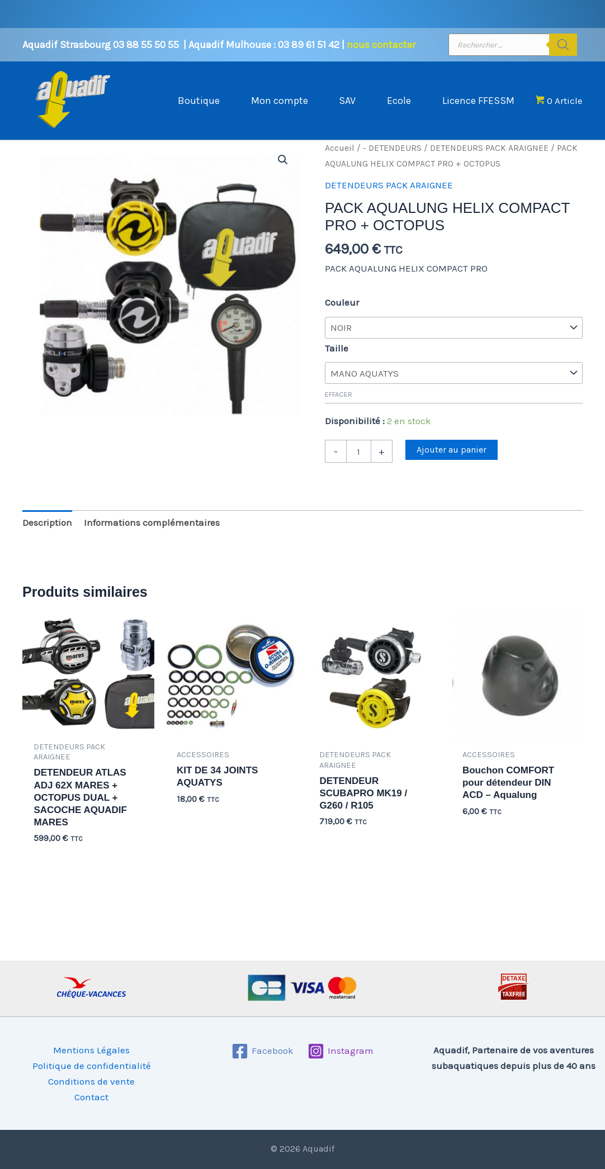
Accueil (340, 159)
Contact (91, 1097)
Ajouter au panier (451, 460)
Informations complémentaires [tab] (152, 533)
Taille (336, 359)
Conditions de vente (91, 1081)
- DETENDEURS (392, 159)
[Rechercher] (563, 45)
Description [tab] (47, 533)
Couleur (342, 313)
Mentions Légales (91, 1050)
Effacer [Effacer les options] (338, 405)
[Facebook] (262, 1051)
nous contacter (381, 45)
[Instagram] (340, 1051)
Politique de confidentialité (91, 1065)
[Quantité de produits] (358, 462)
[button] (283, 171)
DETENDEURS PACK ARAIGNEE (489, 159)
